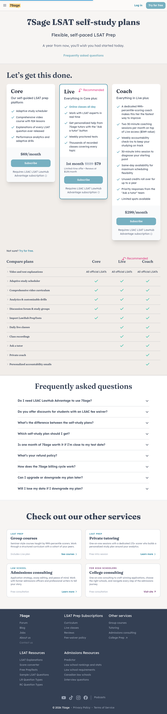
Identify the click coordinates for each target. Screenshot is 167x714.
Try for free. (26, 250)
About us (25, 637)
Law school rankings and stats (83, 664)
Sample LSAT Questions (34, 674)
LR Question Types (31, 679)
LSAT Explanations (31, 660)
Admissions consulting (122, 632)
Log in (138, 5)
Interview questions (76, 679)
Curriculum (71, 622)
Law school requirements (79, 669)
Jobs (22, 632)
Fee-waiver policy (75, 637)
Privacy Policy (81, 707)
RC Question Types (31, 684)
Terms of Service (104, 707)
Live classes (71, 627)
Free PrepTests (28, 669)
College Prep (118, 637)
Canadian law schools (77, 674)
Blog (22, 627)
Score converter (29, 664)
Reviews (69, 632)
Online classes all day (82, 106)
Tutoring (114, 627)
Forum (24, 622)
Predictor (69, 660)
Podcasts (99, 697)
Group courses (118, 622)
